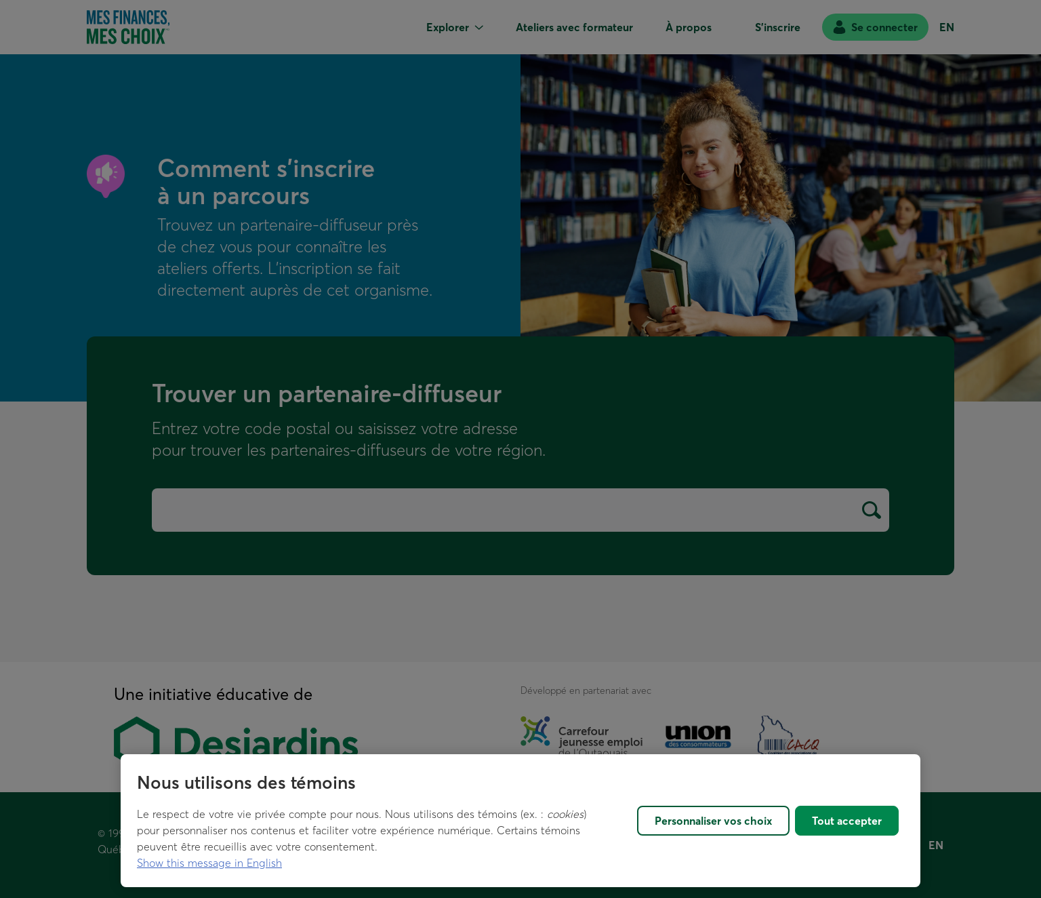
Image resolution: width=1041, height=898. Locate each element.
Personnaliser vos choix (713, 820)
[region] (520, 820)
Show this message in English (209, 863)
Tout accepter (847, 820)
